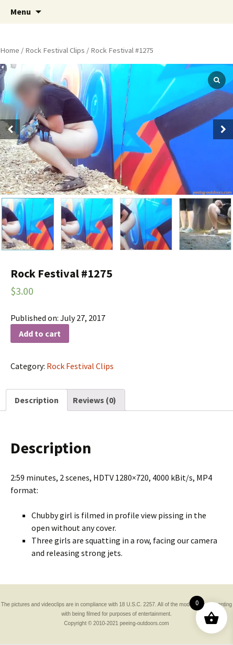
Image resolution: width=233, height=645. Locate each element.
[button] (223, 129)
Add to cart (40, 333)
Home (9, 50)
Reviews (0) (94, 400)
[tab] (37, 400)
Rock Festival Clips (55, 50)
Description (37, 400)
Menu (20, 11)
